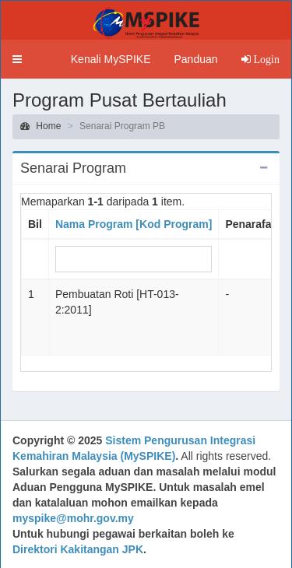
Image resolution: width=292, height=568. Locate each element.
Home (40, 126)
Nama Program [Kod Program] (133, 224)
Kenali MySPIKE (111, 59)
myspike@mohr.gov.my (73, 518)
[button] (17, 59)
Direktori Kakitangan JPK (77, 549)
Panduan (195, 59)
